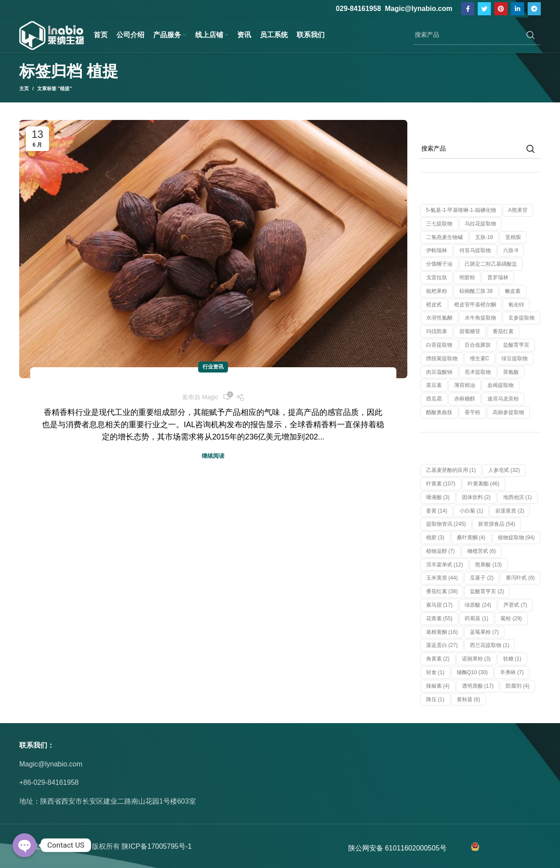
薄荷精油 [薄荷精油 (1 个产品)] (464, 385)
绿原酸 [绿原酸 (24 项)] (478, 605)
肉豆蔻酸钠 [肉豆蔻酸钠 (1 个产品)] (439, 372)
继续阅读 (213, 456)
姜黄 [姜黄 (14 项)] (437, 511)
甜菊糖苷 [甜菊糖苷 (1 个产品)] (469, 331)
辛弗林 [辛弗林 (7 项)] (512, 672)
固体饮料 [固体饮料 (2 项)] (476, 497)
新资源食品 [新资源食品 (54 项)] (496, 524)
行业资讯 (213, 367)
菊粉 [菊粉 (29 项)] (511, 618)
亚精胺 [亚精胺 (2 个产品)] (513, 237)
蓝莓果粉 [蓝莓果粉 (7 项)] (484, 632)
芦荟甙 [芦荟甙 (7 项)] (515, 605)
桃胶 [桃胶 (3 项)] (435, 537)
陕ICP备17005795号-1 (157, 846)
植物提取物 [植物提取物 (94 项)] (516, 537)
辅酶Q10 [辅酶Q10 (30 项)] (472, 672)
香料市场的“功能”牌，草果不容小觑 (213, 383)
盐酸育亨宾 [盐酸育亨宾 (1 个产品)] (516, 345)
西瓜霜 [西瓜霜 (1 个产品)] (434, 399)
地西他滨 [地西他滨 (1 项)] (517, 497)
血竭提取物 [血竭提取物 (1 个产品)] (500, 385)
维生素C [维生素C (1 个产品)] (480, 358)
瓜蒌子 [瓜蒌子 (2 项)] (482, 578)
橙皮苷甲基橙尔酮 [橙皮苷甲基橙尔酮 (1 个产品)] (475, 305)
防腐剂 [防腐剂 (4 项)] (517, 686)
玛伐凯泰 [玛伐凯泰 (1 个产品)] (436, 331)
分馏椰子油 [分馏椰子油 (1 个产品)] (439, 264)
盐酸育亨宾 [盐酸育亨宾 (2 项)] (487, 591)
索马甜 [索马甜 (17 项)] (439, 605)
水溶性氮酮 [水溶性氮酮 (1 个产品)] (439, 318)
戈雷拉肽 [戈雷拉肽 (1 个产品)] (436, 277)
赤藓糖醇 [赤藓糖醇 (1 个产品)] (464, 399)
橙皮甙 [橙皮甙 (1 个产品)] (434, 305)
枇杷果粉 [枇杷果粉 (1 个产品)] (436, 291)
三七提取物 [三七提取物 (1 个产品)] (439, 224)
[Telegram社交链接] (534, 8)
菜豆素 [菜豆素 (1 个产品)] (434, 385)
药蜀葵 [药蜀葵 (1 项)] (476, 618)
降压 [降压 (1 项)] (435, 699)
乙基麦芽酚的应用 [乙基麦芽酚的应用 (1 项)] (451, 470)
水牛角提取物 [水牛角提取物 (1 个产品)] (480, 318)
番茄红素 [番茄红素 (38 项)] (442, 591)
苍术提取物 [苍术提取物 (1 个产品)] (478, 372)
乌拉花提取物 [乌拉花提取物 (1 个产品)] (480, 224)
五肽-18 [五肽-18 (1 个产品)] (484, 237)
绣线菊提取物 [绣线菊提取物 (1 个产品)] (442, 358)
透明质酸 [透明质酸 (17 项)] (478, 686)
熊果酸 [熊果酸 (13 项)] (488, 565)
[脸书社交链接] (467, 8)
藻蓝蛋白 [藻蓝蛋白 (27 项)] (442, 645)
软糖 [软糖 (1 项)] (512, 659)
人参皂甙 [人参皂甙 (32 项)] (504, 470)
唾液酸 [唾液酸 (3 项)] (438, 497)
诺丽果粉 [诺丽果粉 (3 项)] (476, 659)
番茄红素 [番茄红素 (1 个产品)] (503, 331)
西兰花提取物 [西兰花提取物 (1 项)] (489, 645)
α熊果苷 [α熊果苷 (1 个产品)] (518, 210)
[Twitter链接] (484, 8)
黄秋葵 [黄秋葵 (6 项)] (468, 699)
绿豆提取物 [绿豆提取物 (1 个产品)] (514, 358)
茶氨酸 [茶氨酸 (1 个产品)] (511, 372)
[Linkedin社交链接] (517, 8)
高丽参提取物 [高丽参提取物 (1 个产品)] (508, 412)
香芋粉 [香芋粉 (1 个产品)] (472, 412)
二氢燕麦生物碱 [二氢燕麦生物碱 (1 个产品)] (444, 237)
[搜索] (477, 35)
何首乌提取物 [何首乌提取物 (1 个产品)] (475, 250)
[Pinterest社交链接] (501, 8)
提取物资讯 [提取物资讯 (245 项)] (446, 524)
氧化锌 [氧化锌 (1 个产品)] (516, 305)
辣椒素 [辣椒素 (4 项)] (438, 686)
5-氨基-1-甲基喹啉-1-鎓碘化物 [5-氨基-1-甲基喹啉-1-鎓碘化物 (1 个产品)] (461, 210)
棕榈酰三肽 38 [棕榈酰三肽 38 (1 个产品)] (476, 291)
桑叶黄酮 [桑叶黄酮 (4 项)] (471, 537)
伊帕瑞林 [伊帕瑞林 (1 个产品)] (436, 250)
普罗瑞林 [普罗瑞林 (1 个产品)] (497, 277)
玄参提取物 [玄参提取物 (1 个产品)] (521, 318)
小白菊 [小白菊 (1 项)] (471, 511)
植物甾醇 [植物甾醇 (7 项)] (440, 551)
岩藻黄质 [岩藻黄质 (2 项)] (509, 511)
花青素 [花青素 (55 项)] (439, 618)
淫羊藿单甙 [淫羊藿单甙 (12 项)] (444, 565)
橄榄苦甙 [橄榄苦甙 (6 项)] (481, 551)
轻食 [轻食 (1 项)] (435, 672)
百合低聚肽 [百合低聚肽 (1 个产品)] (478, 345)
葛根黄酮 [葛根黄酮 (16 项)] (442, 632)
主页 (24, 88)
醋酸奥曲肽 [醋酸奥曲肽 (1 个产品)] (439, 412)
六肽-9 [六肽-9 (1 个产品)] (510, 250)
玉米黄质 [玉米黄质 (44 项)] (442, 578)
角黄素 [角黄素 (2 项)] (438, 659)
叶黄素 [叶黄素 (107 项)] (440, 484)
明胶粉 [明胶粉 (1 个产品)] (467, 277)
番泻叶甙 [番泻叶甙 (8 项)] (520, 578)
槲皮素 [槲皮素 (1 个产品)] (513, 291)
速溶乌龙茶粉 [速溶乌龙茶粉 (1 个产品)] (503, 399)
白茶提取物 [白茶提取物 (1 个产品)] (439, 345)
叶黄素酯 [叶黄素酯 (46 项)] (484, 484)
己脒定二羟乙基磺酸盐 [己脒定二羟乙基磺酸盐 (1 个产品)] (491, 264)
